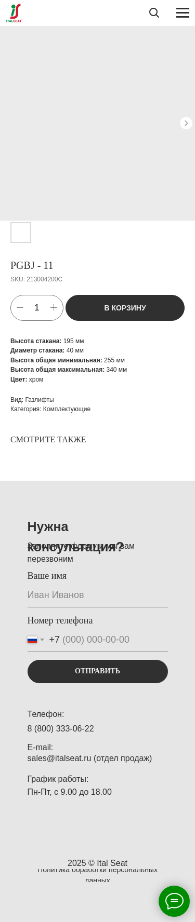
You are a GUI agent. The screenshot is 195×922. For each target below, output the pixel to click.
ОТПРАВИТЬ (97, 671)
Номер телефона (60, 620)
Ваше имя (47, 576)
